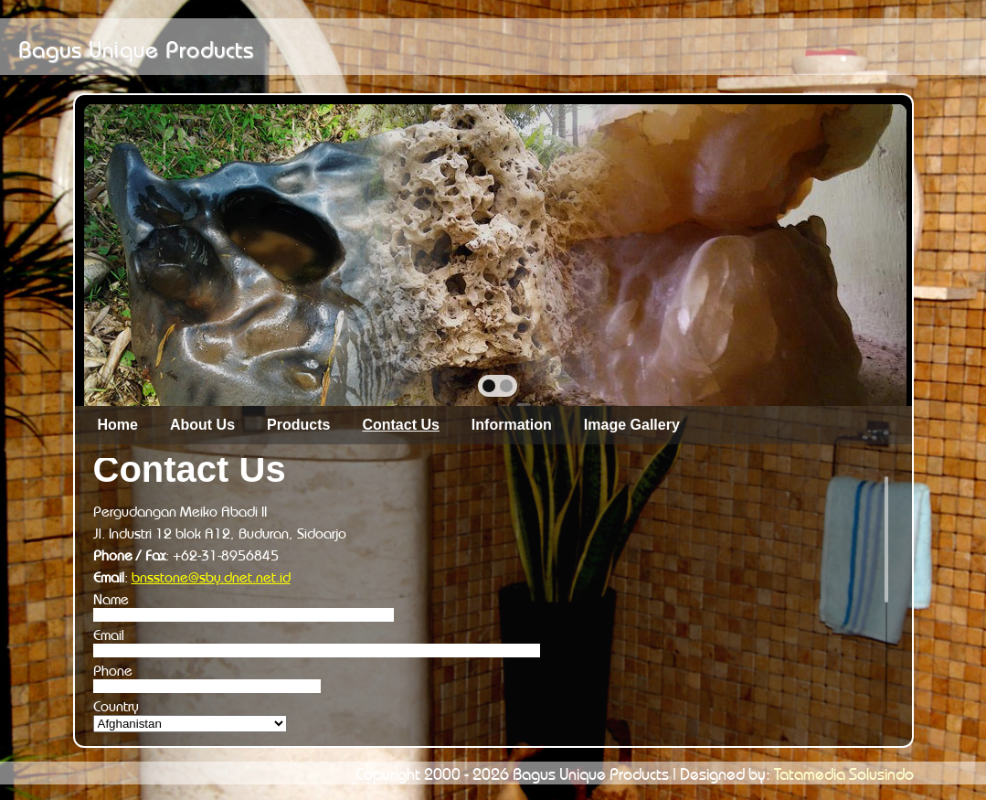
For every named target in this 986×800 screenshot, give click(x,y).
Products (298, 424)
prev (137, 253)
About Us (202, 424)
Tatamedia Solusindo (844, 771)
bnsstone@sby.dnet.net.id (211, 575)
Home (118, 424)
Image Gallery (632, 424)
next (853, 253)
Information (512, 424)
